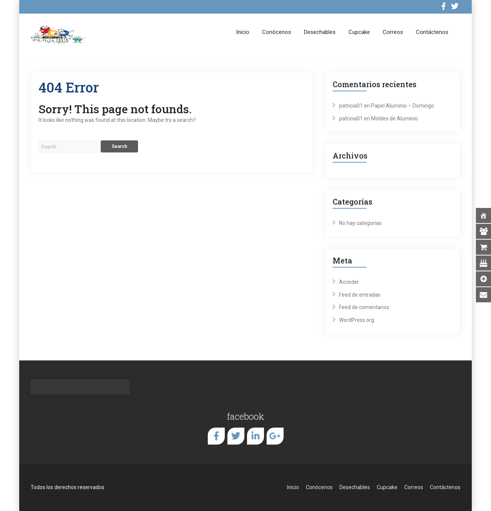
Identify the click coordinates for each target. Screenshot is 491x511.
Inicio (242, 32)
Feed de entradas (360, 295)
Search (119, 146)
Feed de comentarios (364, 307)
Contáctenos (432, 32)
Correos (393, 32)
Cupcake (359, 32)
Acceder (349, 282)
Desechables (320, 32)
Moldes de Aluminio (394, 118)
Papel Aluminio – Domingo (402, 106)
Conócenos (276, 32)
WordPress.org (356, 320)
